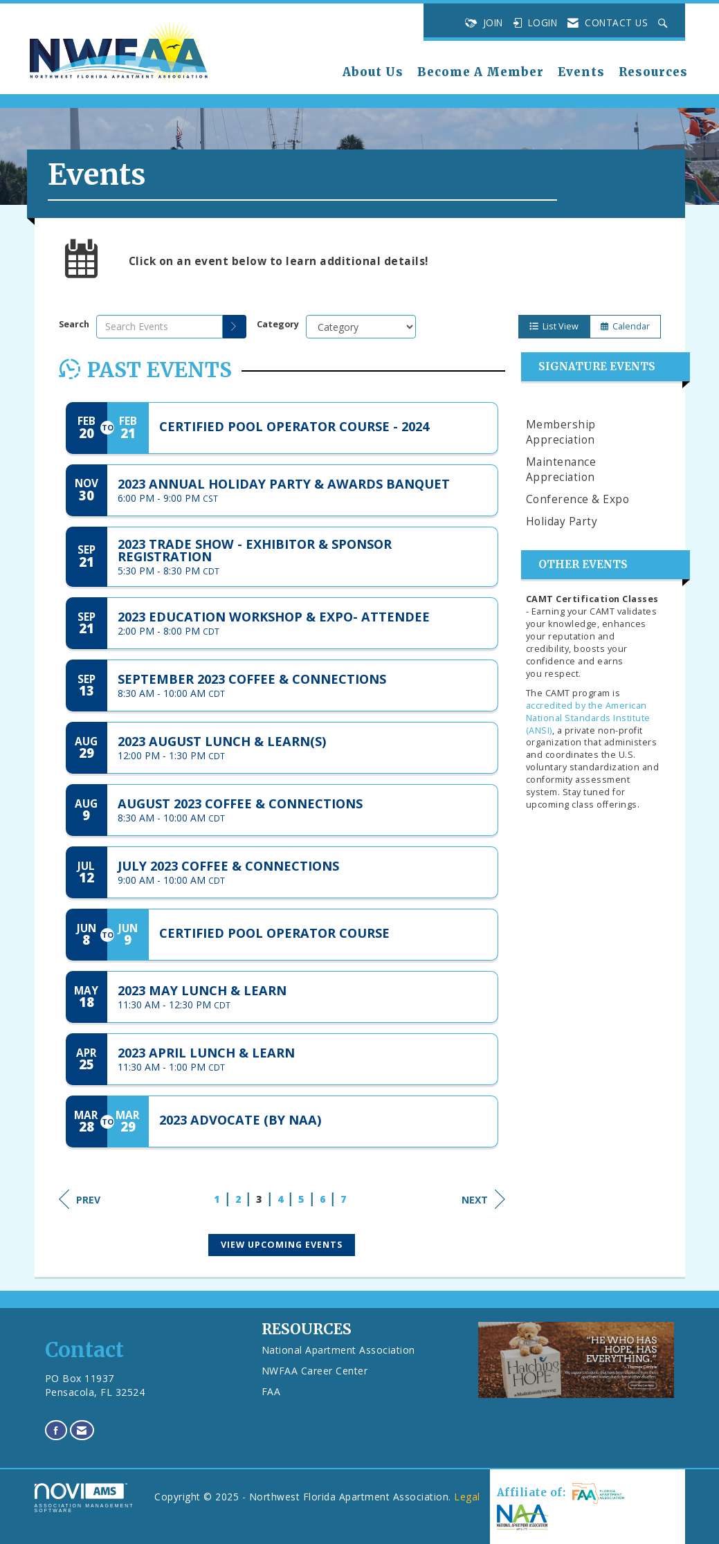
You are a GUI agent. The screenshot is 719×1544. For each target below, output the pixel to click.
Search (74, 324)
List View (554, 326)
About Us (373, 72)
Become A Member (480, 72)
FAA (271, 1391)
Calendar (625, 326)
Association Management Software (84, 1498)
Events (581, 72)
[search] (234, 326)
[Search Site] (664, 23)
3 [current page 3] (259, 1199)
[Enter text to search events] (159, 326)
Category (278, 324)
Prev (79, 1199)
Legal (467, 1496)
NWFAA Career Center (315, 1370)
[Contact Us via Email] (82, 1430)
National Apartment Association (338, 1349)
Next (483, 1199)
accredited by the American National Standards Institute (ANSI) (588, 718)
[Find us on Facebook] (56, 1430)
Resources (653, 72)
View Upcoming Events (282, 1245)
